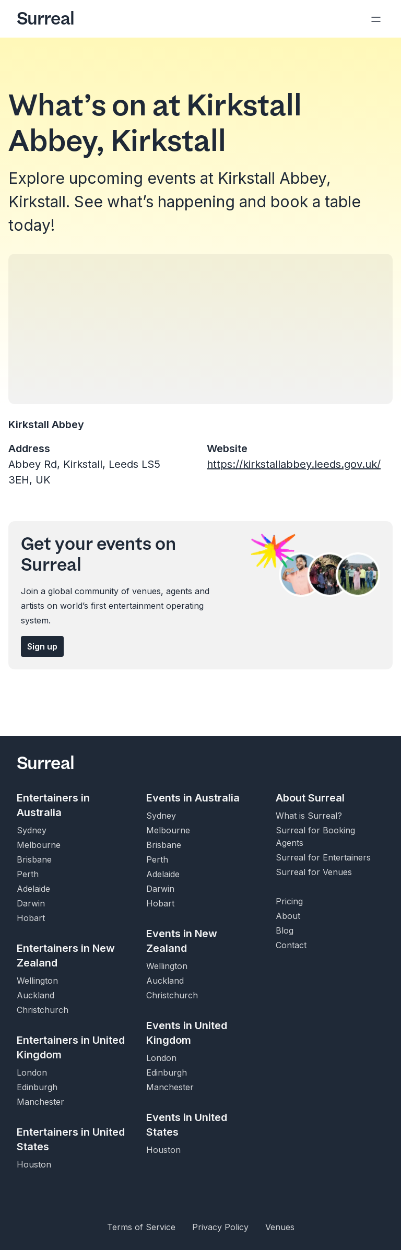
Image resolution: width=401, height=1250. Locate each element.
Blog (284, 930)
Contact (291, 945)
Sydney (31, 830)
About (288, 916)
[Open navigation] (376, 18)
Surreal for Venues (314, 872)
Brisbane (34, 859)
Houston (34, 1164)
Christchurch (42, 1010)
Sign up (42, 646)
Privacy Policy (220, 1227)
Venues (279, 1227)
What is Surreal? (309, 815)
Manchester (40, 1101)
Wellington (37, 980)
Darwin (31, 903)
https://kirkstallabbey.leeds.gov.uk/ (294, 464)
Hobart (31, 918)
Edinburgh (37, 1087)
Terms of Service (141, 1227)
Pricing (289, 901)
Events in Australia (193, 798)
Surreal (45, 18)
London (32, 1072)
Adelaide (33, 888)
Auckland (35, 995)
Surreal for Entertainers (323, 857)
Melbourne (39, 845)
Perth (28, 874)
